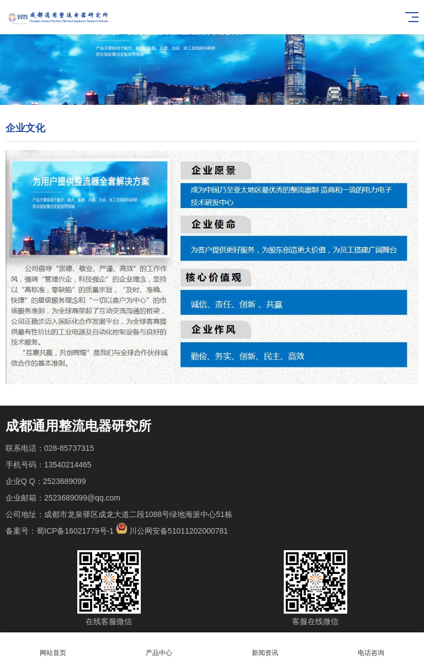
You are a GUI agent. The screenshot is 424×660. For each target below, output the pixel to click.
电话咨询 (371, 646)
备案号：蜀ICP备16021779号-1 (60, 530)
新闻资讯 (265, 646)
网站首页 (53, 646)
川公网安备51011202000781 (178, 530)
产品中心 (159, 646)
